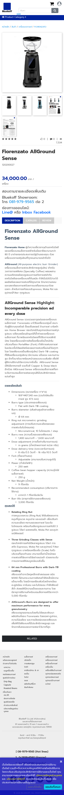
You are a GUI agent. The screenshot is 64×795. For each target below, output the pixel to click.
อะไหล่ (47, 683)
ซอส (26, 680)
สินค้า (14, 26)
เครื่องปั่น (49, 667)
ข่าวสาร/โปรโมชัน (10, 663)
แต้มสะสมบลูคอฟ (10, 660)
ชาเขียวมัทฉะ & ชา (31, 670)
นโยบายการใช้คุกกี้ (16, 779)
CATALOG (31, 220)
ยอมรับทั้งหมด (52, 787)
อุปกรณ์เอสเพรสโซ (53, 673)
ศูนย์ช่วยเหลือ (9, 701)
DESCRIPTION (12, 220)
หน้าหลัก (5, 26)
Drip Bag (8, 681)
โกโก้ (26, 667)
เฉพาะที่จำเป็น (35, 787)
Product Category (14, 17)
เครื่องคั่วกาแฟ (51, 663)
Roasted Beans (10, 688)
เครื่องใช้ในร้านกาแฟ (53, 670)
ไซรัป (26, 677)
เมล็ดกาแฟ (28, 656)
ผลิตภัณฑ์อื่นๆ (30, 683)
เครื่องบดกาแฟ (25, 26)
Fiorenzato (40, 26)
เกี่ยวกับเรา (7, 692)
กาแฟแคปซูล (29, 663)
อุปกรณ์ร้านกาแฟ (52, 680)
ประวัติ (6, 695)
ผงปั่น (26, 673)
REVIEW (46, 220)
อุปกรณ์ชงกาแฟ (52, 677)
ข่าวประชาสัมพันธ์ (10, 705)
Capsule (7, 684)
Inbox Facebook (36, 212)
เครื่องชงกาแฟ (51, 656)
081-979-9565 (21, 202)
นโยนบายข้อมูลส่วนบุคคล (49, 775)
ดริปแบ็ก (27, 660)
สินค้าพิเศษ (28, 687)
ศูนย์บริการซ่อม (9, 677)
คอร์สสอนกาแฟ (9, 674)
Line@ (7, 212)
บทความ (7, 667)
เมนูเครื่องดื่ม (9, 670)
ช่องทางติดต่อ (9, 698)
